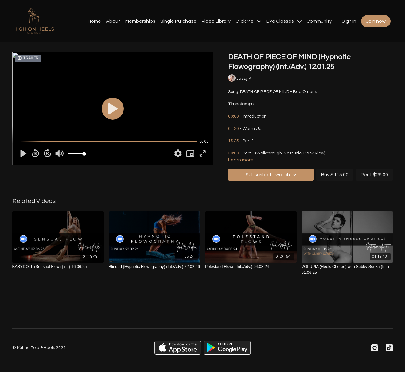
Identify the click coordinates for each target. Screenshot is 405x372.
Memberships (140, 21)
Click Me (248, 21)
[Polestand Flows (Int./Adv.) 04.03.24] (251, 267)
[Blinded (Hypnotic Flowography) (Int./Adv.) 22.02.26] (154, 267)
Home (94, 21)
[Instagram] (374, 347)
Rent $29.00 (374, 174)
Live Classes (284, 21)
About (113, 21)
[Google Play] (227, 348)
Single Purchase (178, 21)
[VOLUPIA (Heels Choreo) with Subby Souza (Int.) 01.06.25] (347, 270)
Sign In (349, 21)
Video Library (216, 21)
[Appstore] (177, 348)
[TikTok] (389, 347)
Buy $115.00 (335, 174)
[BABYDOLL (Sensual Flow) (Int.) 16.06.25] (58, 267)
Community (319, 21)
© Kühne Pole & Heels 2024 (39, 348)
